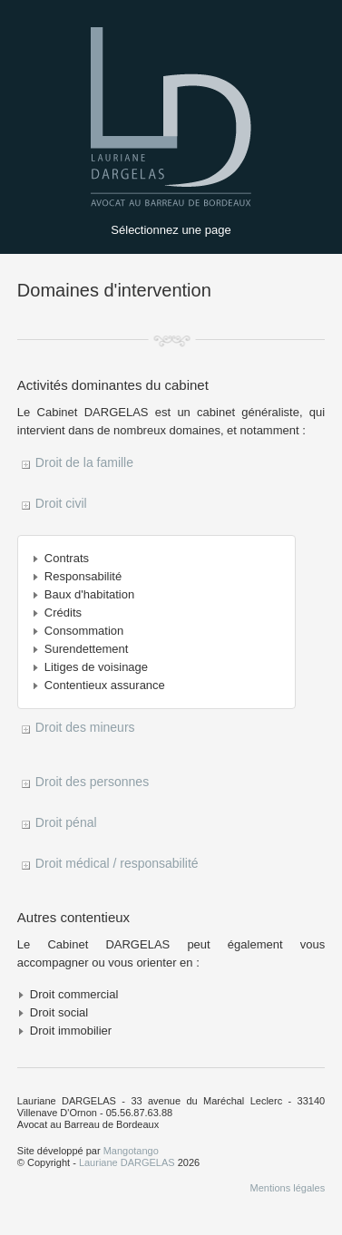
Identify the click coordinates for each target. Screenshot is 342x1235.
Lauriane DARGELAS (127, 1162)
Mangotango (131, 1150)
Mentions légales (288, 1187)
